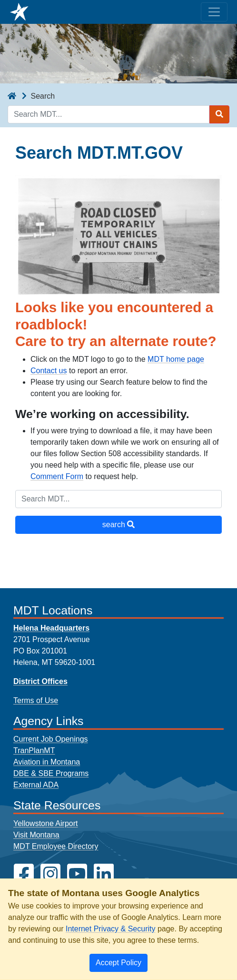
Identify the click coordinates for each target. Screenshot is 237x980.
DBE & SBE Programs (51, 773)
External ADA (36, 785)
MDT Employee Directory (55, 846)
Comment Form (56, 476)
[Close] (118, 963)
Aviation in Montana (46, 762)
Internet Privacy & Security (111, 929)
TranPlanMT (34, 750)
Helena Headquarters (51, 628)
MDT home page (176, 359)
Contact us (48, 371)
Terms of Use (35, 700)
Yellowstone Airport (45, 823)
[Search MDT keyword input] (108, 114)
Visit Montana (36, 835)
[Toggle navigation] (214, 11)
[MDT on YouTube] (77, 874)
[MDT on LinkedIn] (104, 874)
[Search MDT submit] (219, 114)
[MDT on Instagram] (50, 874)
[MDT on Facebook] (24, 874)
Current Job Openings (50, 739)
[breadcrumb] (12, 96)
